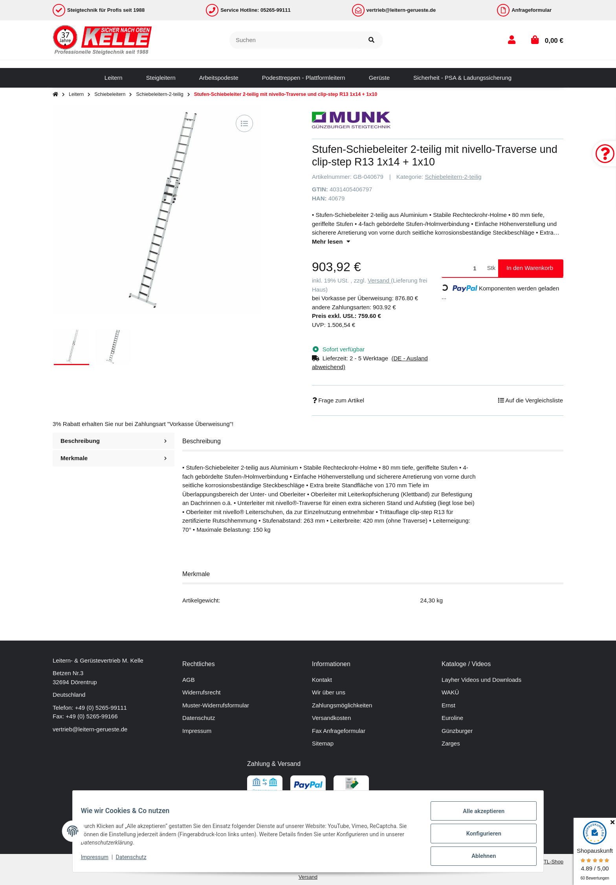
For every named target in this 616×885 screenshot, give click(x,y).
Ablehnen (479, 857)
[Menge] (463, 268)
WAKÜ (450, 692)
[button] (511, 40)
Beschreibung (113, 440)
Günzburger (457, 730)
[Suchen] (295, 40)
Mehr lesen (331, 241)
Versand (379, 280)
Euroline (452, 717)
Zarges (451, 743)
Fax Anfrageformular (338, 730)
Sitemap (323, 743)
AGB (188, 679)
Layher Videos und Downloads (481, 679)
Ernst (448, 705)
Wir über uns (328, 692)
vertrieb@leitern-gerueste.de (90, 729)
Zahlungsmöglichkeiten (342, 705)
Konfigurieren (479, 837)
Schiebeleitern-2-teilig (453, 176)
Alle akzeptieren (479, 816)
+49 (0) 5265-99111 (101, 707)
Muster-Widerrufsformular (215, 705)
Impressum (196, 730)
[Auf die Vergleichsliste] (244, 123)
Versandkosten (331, 717)
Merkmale (113, 458)
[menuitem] (113, 78)
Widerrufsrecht (201, 692)
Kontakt (322, 679)
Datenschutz (198, 717)
